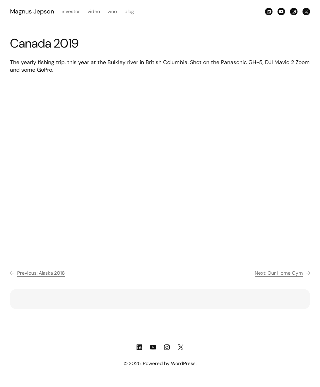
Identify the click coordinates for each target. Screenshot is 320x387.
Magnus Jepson (32, 11)
